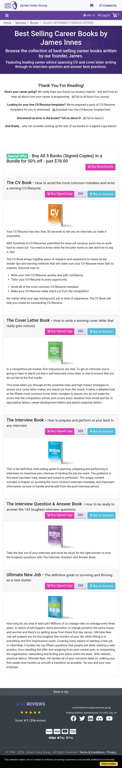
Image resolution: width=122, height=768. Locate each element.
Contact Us (107, 5)
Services (20, 23)
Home (7, 23)
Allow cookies (109, 764)
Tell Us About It (93, 118)
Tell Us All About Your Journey (90, 96)
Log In (104, 15)
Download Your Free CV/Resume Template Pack (81, 109)
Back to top (61, 692)
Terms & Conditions (92, 752)
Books (34, 23)
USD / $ (89, 15)
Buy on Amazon (101, 194)
